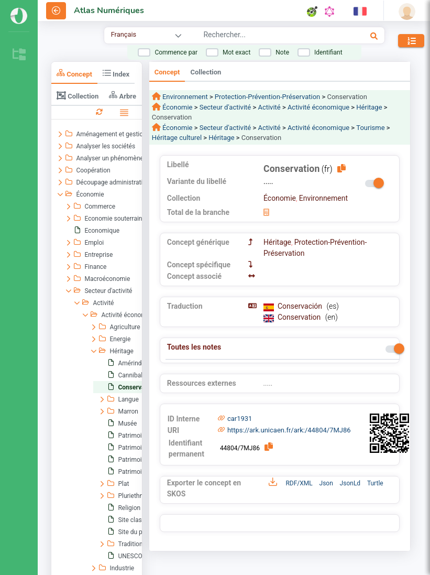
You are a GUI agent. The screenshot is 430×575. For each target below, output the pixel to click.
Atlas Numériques (109, 10)
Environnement (184, 97)
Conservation (300, 317)
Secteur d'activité (225, 107)
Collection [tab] (77, 95)
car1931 (239, 418)
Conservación (301, 306)
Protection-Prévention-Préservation (267, 97)
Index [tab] (116, 73)
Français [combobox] (123, 34)
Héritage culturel (177, 138)
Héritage (369, 107)
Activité (269, 107)
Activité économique (318, 107)
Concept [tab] (74, 73)
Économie (177, 107)
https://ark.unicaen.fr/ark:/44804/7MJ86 (289, 430)
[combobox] (265, 36)
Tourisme (370, 128)
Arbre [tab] (122, 95)
